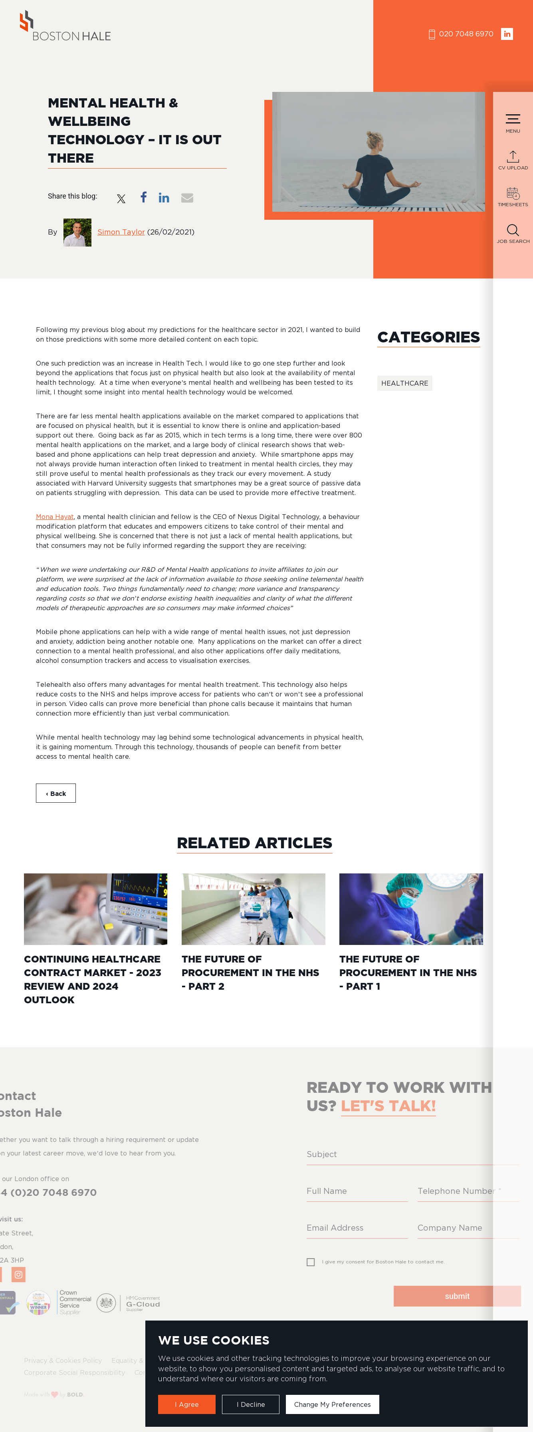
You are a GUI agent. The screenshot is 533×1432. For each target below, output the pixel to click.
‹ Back (56, 793)
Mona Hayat (55, 516)
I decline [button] (251, 1404)
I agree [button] (187, 1404)
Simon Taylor (121, 232)
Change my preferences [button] (332, 1404)
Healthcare (404, 383)
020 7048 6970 (461, 35)
